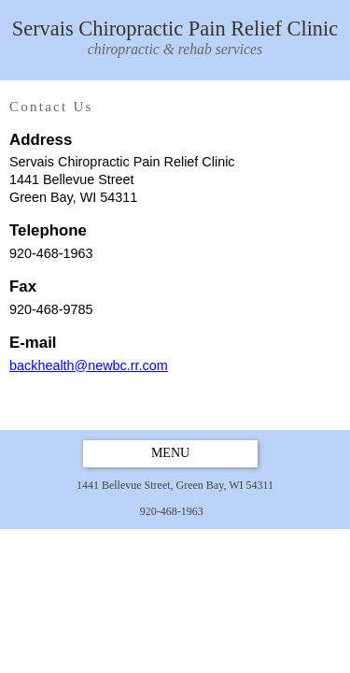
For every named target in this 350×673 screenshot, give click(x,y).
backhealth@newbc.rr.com (88, 365)
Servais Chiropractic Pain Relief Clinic (175, 39)
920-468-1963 (171, 511)
